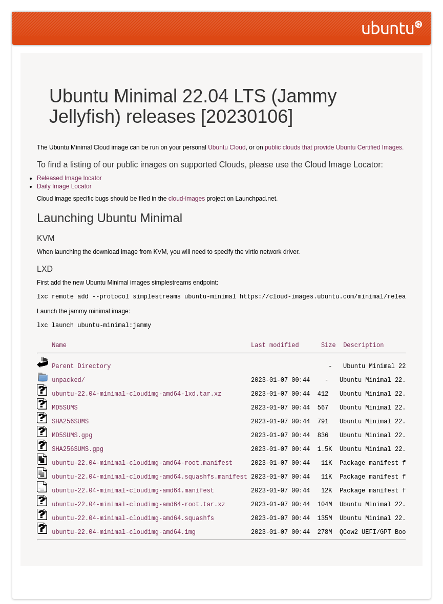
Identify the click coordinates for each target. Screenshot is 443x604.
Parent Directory (81, 365)
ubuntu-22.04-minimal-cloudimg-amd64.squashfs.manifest (149, 471)
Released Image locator (69, 178)
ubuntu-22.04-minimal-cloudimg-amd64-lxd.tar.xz (136, 391)
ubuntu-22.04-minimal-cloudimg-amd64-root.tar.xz (138, 498)
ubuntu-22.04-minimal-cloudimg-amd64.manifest (133, 485)
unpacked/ (68, 378)
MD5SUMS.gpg (72, 431)
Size (328, 344)
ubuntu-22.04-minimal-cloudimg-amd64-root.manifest (142, 458)
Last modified (275, 344)
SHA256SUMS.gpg (77, 445)
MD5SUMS (64, 405)
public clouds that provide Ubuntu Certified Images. (334, 147)
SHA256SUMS (70, 418)
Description (363, 344)
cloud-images (186, 198)
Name (59, 344)
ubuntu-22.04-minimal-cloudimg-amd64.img (124, 525)
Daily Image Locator (64, 186)
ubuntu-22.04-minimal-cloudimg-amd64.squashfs (133, 511)
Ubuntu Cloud (226, 147)
